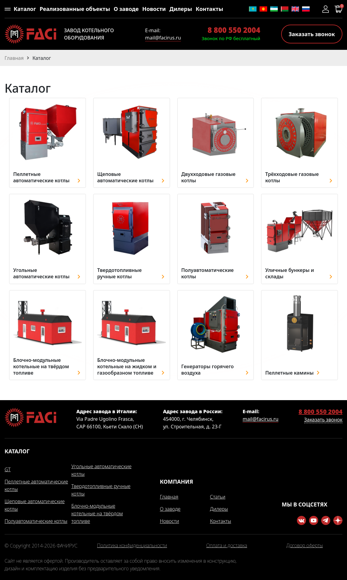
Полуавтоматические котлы (36, 521)
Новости (154, 8)
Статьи (218, 496)
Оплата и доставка (226, 546)
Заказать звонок (312, 34)
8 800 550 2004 (234, 30)
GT (8, 469)
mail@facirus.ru (163, 37)
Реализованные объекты (74, 8)
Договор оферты (304, 546)
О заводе (126, 8)
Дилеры (180, 8)
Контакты (209, 8)
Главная (169, 496)
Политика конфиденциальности (132, 546)
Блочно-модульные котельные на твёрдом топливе (97, 513)
